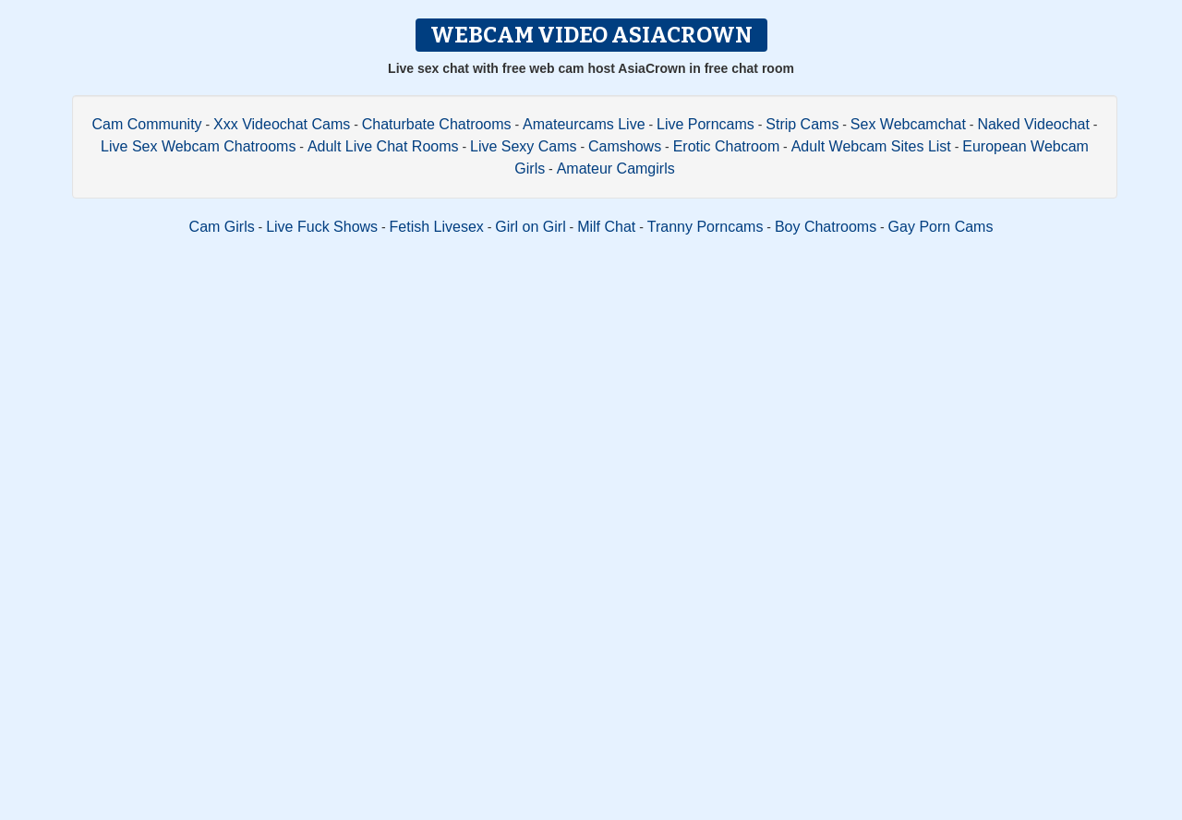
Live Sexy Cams (523, 146)
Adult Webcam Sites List (871, 146)
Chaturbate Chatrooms (437, 124)
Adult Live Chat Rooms (383, 146)
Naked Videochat (1033, 124)
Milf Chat (606, 227)
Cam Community (146, 124)
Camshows (624, 146)
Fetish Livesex (437, 227)
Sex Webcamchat (908, 124)
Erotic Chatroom (726, 146)
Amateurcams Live (584, 124)
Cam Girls (222, 227)
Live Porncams (705, 124)
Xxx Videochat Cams (281, 124)
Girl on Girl (530, 227)
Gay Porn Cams (941, 227)
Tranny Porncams (705, 227)
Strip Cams (802, 124)
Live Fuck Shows (322, 227)
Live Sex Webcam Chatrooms (198, 146)
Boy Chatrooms (825, 227)
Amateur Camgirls (616, 168)
